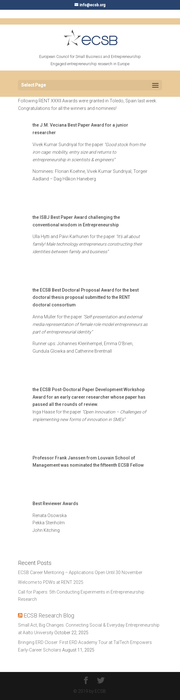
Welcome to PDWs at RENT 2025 (50, 582)
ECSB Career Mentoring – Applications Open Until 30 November (80, 572)
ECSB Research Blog (49, 615)
